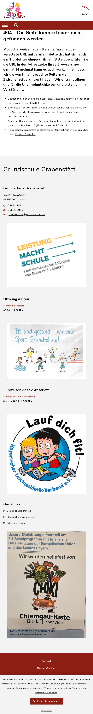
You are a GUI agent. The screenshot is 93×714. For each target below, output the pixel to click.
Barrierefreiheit (46, 668)
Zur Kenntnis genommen (46, 701)
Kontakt (46, 661)
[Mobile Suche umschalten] (16, 25)
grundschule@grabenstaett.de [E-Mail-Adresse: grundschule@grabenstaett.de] (26, 214)
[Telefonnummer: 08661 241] (46, 205)
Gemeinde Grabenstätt (17, 510)
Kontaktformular (25, 134)
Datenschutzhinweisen (46, 692)
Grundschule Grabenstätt (39, 169)
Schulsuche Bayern (14, 523)
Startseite (46, 98)
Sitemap (44, 121)
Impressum (46, 710)
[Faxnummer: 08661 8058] (46, 210)
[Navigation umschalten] (5, 25)
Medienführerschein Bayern (19, 517)
